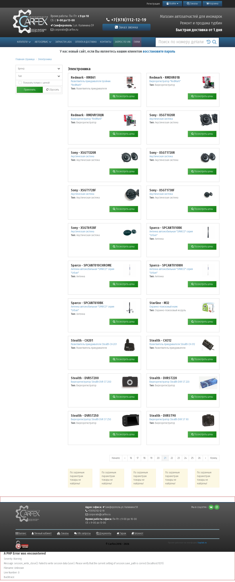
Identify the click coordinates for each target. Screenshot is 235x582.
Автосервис (43, 41)
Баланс (21, 533)
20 (158, 458)
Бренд (39, 68)
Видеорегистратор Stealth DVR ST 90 (169, 419)
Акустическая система (161, 118)
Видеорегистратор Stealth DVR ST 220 (169, 381)
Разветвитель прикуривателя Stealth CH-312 (172, 344)
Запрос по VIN (122, 41)
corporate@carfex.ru (64, 29)
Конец (213, 458)
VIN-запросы (82, 533)
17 (138, 458)
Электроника (45, 59)
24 (185, 458)
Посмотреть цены (124, 96)
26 (199, 458)
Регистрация (153, 3)
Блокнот (137, 533)
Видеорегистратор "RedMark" (165, 81)
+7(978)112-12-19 (126, 19)
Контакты (105, 41)
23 (179, 458)
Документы (103, 533)
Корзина (212, 3)
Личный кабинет (42, 533)
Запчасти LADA (63, 41)
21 (165, 458)
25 (192, 458)
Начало (116, 458)
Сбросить (52, 89)
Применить (29, 89)
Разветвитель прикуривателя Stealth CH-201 (94, 344)
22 (172, 458)
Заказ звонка (126, 27)
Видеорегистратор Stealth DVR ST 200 (91, 381)
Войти (172, 3)
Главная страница (25, 59)
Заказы (192, 3)
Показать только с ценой (36, 82)
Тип (39, 76)
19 (151, 458)
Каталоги (24, 41)
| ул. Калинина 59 (72, 25)
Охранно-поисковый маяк (163, 306)
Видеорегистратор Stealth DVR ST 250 (91, 419)
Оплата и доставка (86, 41)
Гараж (137, 41)
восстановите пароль (159, 51)
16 (131, 458)
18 (144, 458)
